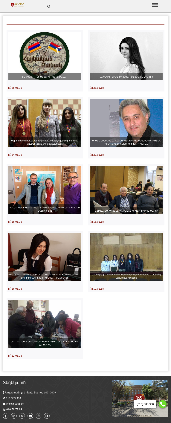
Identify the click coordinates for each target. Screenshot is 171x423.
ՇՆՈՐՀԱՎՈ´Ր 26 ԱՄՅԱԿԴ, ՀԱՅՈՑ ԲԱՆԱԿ (44, 76)
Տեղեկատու (15, 382)
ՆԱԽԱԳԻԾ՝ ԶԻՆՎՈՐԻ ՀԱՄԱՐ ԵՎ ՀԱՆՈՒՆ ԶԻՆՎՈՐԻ (126, 76)
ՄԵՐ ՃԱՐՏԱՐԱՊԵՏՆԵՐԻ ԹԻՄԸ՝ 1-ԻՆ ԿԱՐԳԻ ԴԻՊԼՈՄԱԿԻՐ (126, 210)
